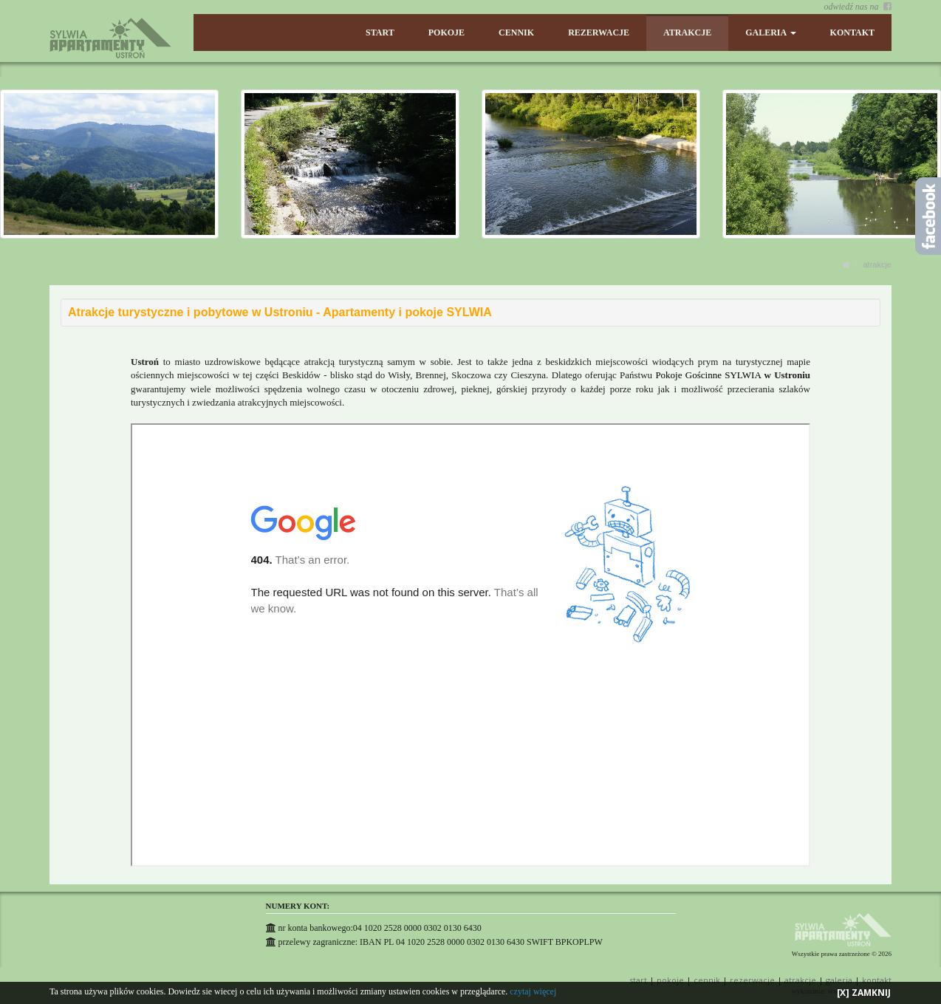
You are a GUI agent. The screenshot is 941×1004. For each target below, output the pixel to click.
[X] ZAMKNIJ (864, 992)
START (382, 32)
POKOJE (448, 32)
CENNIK (517, 32)
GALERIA (771, 32)
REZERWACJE (600, 32)
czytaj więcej (533, 991)
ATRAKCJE (688, 32)
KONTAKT (852, 32)
